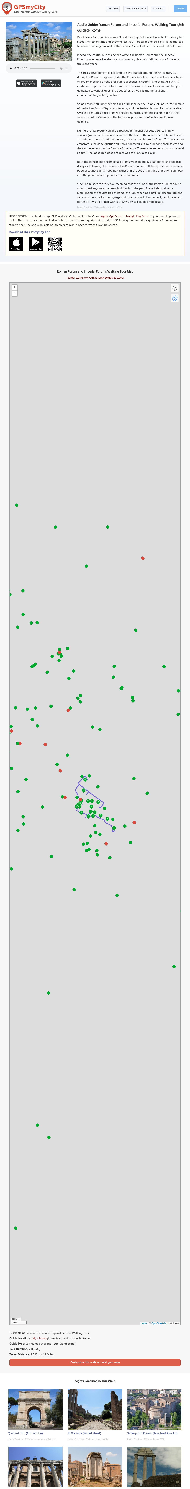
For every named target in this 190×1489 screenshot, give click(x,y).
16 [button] (98, 802)
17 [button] (84, 790)
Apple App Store (111, 216)
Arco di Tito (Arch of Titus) (27, 1433)
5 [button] (93, 815)
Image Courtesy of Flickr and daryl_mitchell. (89, 1439)
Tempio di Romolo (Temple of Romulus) (153, 1433)
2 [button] (107, 819)
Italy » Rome (38, 1338)
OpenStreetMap (159, 1323)
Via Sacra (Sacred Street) (86, 1433)
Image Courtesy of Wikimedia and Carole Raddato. (32, 1439)
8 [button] (91, 806)
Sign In (180, 9)
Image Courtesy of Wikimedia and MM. (145, 1439)
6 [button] (88, 816)
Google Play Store (137, 216)
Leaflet (144, 1323)
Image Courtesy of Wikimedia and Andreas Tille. (100, 207)
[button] (14, 288)
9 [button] (81, 812)
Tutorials (158, 9)
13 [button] (80, 803)
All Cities (113, 9)
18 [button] (85, 779)
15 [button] (92, 801)
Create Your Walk (135, 9)
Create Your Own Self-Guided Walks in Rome (95, 278)
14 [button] (88, 801)
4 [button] (94, 812)
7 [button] (90, 811)
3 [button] (100, 815)
